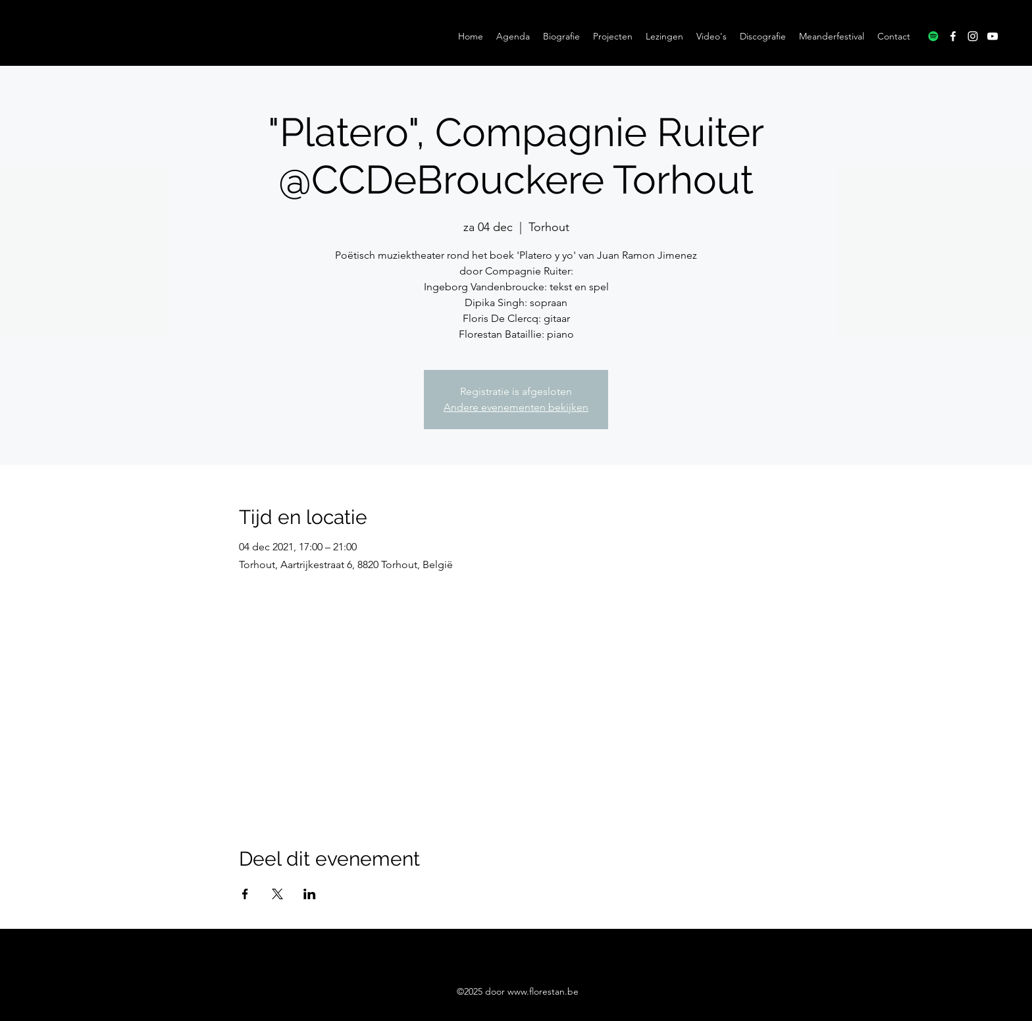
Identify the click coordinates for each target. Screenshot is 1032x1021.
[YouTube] (992, 36)
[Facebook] (953, 36)
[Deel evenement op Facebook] (245, 894)
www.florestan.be (543, 991)
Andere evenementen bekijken (516, 407)
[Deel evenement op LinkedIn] (309, 894)
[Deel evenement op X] (277, 894)
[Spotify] (933, 36)
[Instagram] (972, 36)
